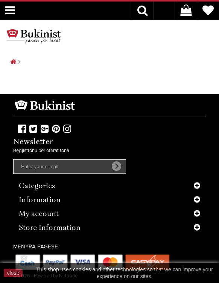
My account (39, 214)
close (13, 273)
